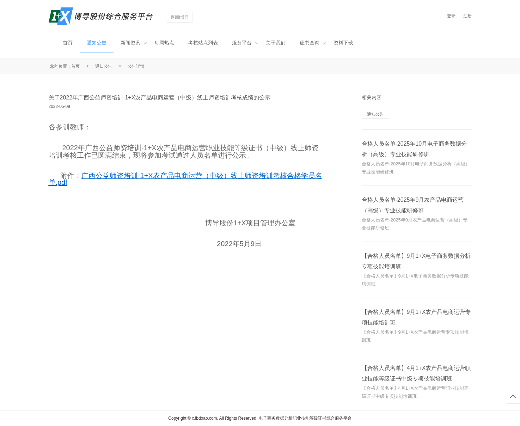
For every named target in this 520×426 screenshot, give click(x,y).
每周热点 (164, 42)
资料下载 (343, 42)
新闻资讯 (134, 42)
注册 (467, 15)
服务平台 (245, 42)
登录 (451, 15)
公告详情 (136, 66)
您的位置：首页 (65, 66)
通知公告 (96, 42)
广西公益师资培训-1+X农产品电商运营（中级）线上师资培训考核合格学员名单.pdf (185, 179)
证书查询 (313, 42)
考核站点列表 (203, 42)
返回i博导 (180, 17)
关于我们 (276, 42)
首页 (68, 42)
